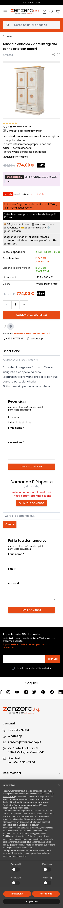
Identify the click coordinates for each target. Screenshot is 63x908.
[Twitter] (34, 692)
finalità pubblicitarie (11, 828)
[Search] (8, 25)
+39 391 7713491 (15, 338)
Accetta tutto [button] (46, 894)
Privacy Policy (44, 668)
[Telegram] (52, 692)
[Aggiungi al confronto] (10, 326)
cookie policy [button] (23, 808)
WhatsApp (15, 736)
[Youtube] (17, 692)
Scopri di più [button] (31, 901)
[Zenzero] (31, 710)
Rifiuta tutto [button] (17, 894)
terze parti (47, 811)
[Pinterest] (43, 692)
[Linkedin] (60, 692)
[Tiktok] (26, 692)
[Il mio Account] (44, 12)
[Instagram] (8, 692)
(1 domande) (31, 486)
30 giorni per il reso (18, 224)
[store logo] (24, 11)
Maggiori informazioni (15, 156)
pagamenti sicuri (34, 227)
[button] (58, 785)
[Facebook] (1, 692)
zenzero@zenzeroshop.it (24, 742)
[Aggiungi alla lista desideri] (58, 55)
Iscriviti (53, 659)
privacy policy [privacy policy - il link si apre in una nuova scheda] (9, 796)
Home (9, 36)
